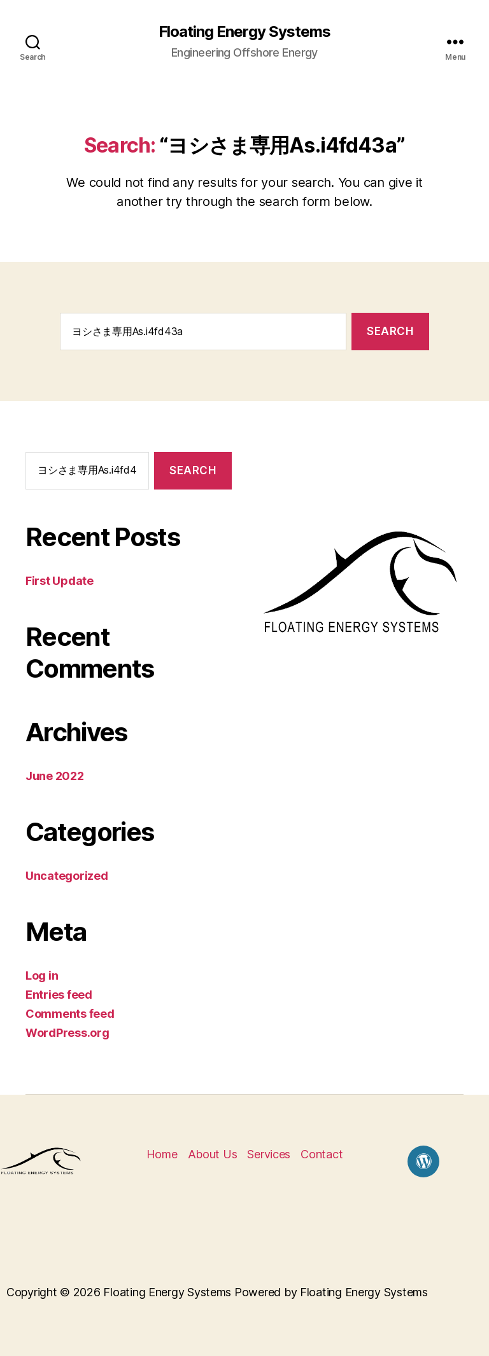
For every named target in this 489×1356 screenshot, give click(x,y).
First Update (59, 580)
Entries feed (58, 994)
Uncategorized (66, 875)
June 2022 (54, 776)
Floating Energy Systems (244, 31)
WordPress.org (67, 1032)
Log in (41, 975)
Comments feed (70, 1013)
